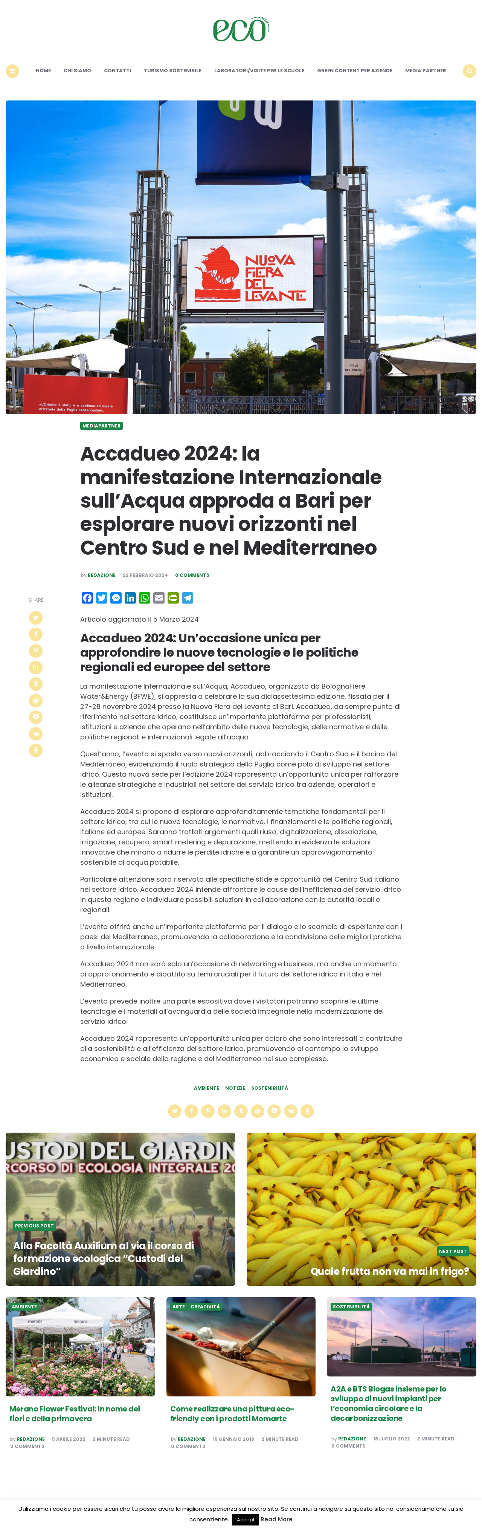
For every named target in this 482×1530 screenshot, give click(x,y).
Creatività (205, 1306)
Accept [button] (246, 1519)
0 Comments (192, 575)
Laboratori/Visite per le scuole (259, 70)
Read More (277, 1519)
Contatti (117, 70)
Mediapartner (101, 426)
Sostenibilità (269, 1088)
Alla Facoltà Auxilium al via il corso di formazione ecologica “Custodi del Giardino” (103, 1258)
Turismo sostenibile (172, 70)
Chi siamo (77, 70)
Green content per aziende (354, 70)
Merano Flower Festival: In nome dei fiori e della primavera (74, 1414)
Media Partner (425, 70)
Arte (178, 1306)
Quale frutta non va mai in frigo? (390, 1271)
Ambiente (206, 1088)
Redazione (102, 575)
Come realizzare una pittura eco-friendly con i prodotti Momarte (232, 1414)
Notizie (235, 1088)
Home (43, 70)
